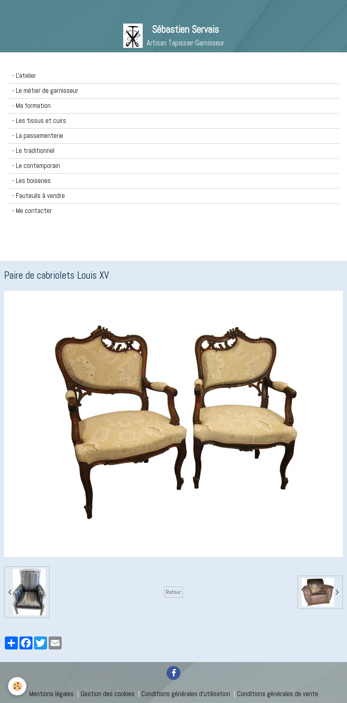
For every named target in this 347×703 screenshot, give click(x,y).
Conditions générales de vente (277, 694)
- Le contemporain (36, 165)
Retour (173, 592)
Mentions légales (51, 694)
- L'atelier (24, 75)
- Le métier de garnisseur (45, 90)
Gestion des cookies (108, 694)
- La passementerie (37, 135)
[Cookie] (17, 686)
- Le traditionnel (33, 150)
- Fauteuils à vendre (38, 195)
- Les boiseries (31, 180)
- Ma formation (31, 105)
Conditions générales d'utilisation (185, 694)
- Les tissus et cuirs (39, 120)
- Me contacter (32, 210)
